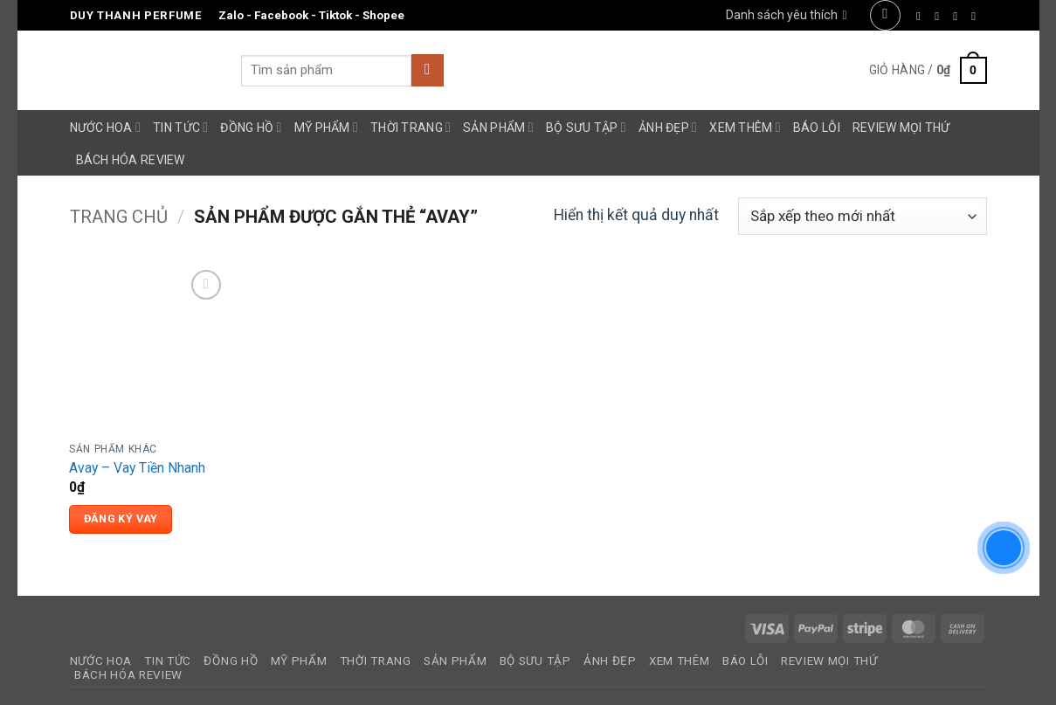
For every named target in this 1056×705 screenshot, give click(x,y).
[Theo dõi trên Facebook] (922, 16)
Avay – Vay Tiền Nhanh (137, 468)
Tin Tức (180, 127)
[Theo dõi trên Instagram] (940, 16)
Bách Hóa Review (130, 160)
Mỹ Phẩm (326, 127)
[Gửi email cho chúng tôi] (977, 16)
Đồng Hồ (250, 127)
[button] (885, 15)
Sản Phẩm (498, 127)
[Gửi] (427, 70)
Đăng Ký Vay (121, 518)
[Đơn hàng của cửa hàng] (862, 216)
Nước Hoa (105, 127)
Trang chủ (119, 216)
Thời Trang (410, 127)
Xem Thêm (745, 127)
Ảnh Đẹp (667, 127)
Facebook (281, 15)
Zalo (231, 15)
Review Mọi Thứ (901, 128)
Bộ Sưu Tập (586, 127)
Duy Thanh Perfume (136, 15)
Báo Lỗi (816, 128)
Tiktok (335, 15)
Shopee (383, 15)
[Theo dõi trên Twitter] (958, 16)
